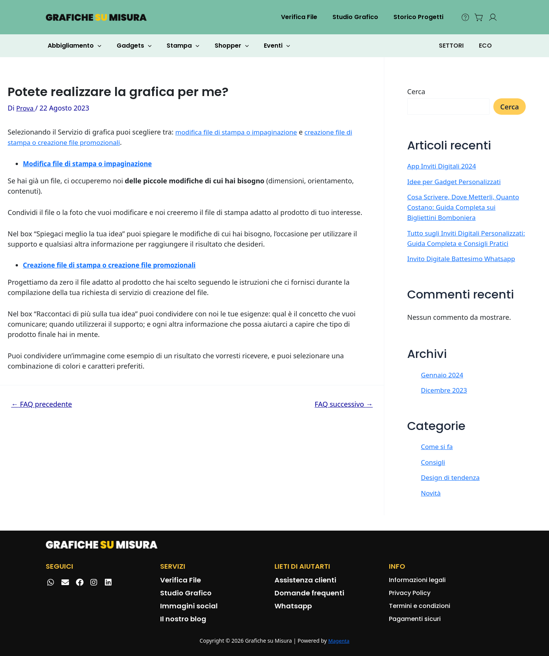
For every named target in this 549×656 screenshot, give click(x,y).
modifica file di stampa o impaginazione (239, 131)
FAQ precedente (44, 403)
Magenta (338, 641)
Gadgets (129, 45)
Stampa (175, 45)
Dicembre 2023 (445, 400)
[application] (96, 45)
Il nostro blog (183, 619)
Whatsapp (293, 606)
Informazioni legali (417, 580)
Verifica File (307, 17)
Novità (431, 503)
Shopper (221, 45)
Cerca (416, 91)
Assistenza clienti (305, 580)
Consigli (433, 472)
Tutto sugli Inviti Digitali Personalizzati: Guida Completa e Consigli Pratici (460, 243)
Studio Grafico (360, 17)
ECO (485, 45)
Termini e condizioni (419, 605)
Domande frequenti (309, 593)
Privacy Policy (409, 593)
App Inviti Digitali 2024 (443, 165)
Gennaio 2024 (443, 385)
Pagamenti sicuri (415, 618)
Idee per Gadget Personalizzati (456, 181)
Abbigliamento (73, 45)
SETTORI (451, 45)
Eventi (263, 45)
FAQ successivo (341, 403)
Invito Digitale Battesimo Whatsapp (464, 268)
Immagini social (189, 606)
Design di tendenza (452, 487)
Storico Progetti (420, 17)
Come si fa (437, 456)
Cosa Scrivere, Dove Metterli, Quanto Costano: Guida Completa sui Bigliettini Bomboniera (466, 207)
